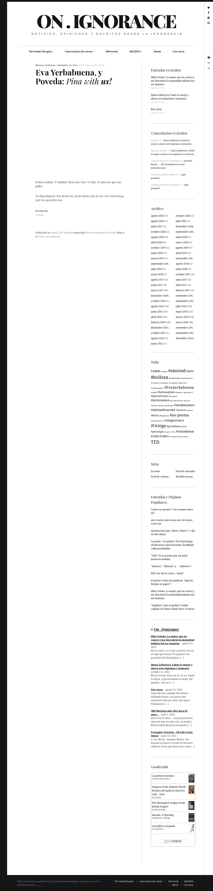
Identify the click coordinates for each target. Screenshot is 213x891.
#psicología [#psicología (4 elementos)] (157, 431)
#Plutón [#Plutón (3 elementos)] (184, 427)
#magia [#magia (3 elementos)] (161, 406)
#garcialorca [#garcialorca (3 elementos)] (188, 392)
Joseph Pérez (159, 829)
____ (37, 885)
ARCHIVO (134, 51)
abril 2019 (181, 253)
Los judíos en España (163, 826)
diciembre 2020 (184, 226)
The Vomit (99, 65)
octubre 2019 (158, 247)
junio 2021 (157, 226)
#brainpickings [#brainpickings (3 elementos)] (174, 378)
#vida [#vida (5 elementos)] (155, 436)
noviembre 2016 (185, 295)
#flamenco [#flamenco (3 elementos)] (179, 392)
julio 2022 (181, 221)
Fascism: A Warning (163, 815)
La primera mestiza (163, 775)
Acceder (155, 471)
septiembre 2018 (160, 263)
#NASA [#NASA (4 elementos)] (155, 415)
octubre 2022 (183, 215)
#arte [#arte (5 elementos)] (190, 371)
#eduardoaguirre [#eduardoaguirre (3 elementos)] (157, 388)
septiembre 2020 (185, 231)
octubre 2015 (158, 333)
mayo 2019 (157, 253)
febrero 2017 (183, 290)
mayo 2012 (157, 343)
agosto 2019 (182, 247)
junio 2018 (181, 269)
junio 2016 (157, 311)
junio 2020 (181, 237)
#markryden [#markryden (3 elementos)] (169, 406)
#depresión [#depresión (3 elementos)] (182, 383)
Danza (90, 65)
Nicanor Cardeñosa (46, 65)
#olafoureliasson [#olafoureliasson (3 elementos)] (157, 421)
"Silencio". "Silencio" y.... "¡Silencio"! (171, 566)
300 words (112, 51)
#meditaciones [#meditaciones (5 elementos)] (184, 405)
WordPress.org (184, 476)
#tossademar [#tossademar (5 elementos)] (185, 431)
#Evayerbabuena (95, 232)
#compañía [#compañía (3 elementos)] (173, 383)
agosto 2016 (157, 306)
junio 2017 (181, 279)
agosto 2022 (157, 221)
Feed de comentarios (162, 476)
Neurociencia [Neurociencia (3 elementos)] (183, 437)
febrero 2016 (158, 322)
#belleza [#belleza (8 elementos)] (159, 377)
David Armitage (159, 810)
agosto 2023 (157, 215)
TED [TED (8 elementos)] (155, 442)
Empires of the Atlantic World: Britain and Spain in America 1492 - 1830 (169, 791)
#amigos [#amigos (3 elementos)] (164, 372)
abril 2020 (156, 242)
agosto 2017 (157, 279)
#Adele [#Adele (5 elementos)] (156, 371)
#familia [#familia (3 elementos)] (154, 392)
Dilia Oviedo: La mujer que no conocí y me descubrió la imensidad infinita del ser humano (172, 81)
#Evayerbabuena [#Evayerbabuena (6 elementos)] (179, 387)
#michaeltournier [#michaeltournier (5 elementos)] (163, 410)
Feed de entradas (185, 471)
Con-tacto (178, 51)
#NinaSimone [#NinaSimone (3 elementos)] (164, 416)
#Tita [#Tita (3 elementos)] (173, 432)
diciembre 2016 (159, 295)
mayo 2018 (157, 274)
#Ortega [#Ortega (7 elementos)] (158, 425)
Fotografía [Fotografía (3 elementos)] (173, 437)
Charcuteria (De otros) (78, 51)
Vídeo (82, 65)
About (157, 51)
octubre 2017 (183, 274)
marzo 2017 (157, 290)
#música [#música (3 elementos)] (190, 410)
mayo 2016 (182, 311)
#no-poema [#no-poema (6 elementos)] (179, 415)
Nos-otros (156, 109)
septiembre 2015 (185, 333)
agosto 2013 (157, 338)
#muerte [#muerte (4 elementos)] (181, 410)
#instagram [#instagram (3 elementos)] (173, 396)
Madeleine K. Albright (162, 818)
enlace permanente (49, 236)
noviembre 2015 (185, 327)
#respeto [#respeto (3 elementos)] (167, 432)
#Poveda (111, 232)
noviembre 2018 (185, 258)
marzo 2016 (182, 317)
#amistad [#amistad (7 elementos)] (177, 370)
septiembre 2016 (185, 301)
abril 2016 (156, 317)
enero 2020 (182, 242)
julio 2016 (181, 306)
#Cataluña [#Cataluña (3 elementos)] (154, 383)
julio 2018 (156, 269)
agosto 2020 (157, 237)
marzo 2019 (157, 258)
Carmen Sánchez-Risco (162, 779)
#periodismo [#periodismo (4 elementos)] (173, 426)
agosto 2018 (182, 263)
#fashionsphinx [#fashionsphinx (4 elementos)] (166, 392)
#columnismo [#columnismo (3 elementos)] (164, 383)
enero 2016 (182, 322)
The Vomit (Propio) (40, 51)
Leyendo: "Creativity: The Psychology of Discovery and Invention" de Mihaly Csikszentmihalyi (172, 545)
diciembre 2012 (184, 338)
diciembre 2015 (159, 327)
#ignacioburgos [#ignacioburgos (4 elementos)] (159, 396)
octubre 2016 (158, 301)
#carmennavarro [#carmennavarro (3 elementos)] (186, 378)
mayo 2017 (157, 285)
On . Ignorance (106, 20)
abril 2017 (181, 285)
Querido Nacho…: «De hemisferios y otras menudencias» (171, 164)
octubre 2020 (158, 231)
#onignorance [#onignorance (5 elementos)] (174, 420)
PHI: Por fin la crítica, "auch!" (167, 573)
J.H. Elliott (157, 797)
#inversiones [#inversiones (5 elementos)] (160, 400)
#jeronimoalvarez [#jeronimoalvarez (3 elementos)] (176, 401)
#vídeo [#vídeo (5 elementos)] (164, 436)
